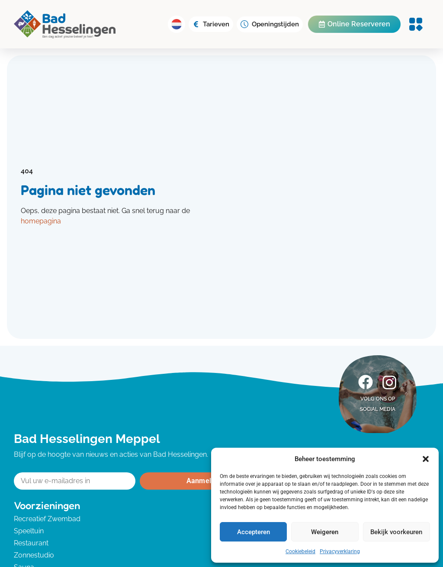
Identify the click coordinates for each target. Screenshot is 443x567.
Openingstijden (275, 24)
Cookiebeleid (300, 551)
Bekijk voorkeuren (396, 532)
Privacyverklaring (340, 551)
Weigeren (324, 532)
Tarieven (216, 24)
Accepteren (253, 532)
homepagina (41, 221)
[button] (425, 459)
